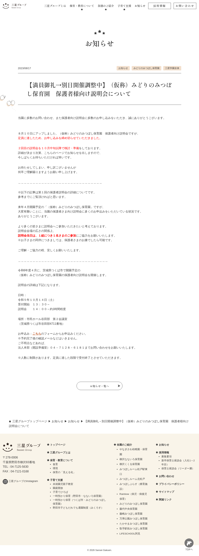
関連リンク (165, 500)
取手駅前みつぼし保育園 (133, 529)
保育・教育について (82, 6)
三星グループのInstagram (20, 482)
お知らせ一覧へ (99, 386)
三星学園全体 (172, 68)
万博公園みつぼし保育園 (133, 519)
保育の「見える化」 (64, 473)
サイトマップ (166, 492)
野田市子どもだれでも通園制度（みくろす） (78, 508)
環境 (55, 469)
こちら (36, 333)
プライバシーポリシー (171, 484)
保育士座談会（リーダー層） (177, 469)
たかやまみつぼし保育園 (133, 524)
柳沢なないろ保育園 (131, 460)
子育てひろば (60, 492)
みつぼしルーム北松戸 (132, 480)
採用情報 (159, 6)
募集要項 (166, 457)
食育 (55, 465)
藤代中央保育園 (128, 509)
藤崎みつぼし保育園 (131, 514)
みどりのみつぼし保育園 (146, 68)
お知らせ (140, 6)
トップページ (57, 445)
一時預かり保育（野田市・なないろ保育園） (78, 496)
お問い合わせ (185, 6)
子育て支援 (124, 6)
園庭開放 (58, 488)
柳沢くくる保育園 (130, 465)
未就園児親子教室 (63, 484)
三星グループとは (55, 6)
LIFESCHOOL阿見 (130, 534)
